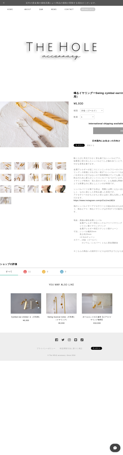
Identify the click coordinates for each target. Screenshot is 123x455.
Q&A (41, 9)
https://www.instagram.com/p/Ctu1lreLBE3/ (94, 200)
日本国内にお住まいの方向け (106, 141)
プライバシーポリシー (46, 348)
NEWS (54, 9)
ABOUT (27, 9)
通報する (90, 145)
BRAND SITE (88, 9)
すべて (9, 271)
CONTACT (69, 9)
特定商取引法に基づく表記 (71, 348)
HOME (10, 9)
